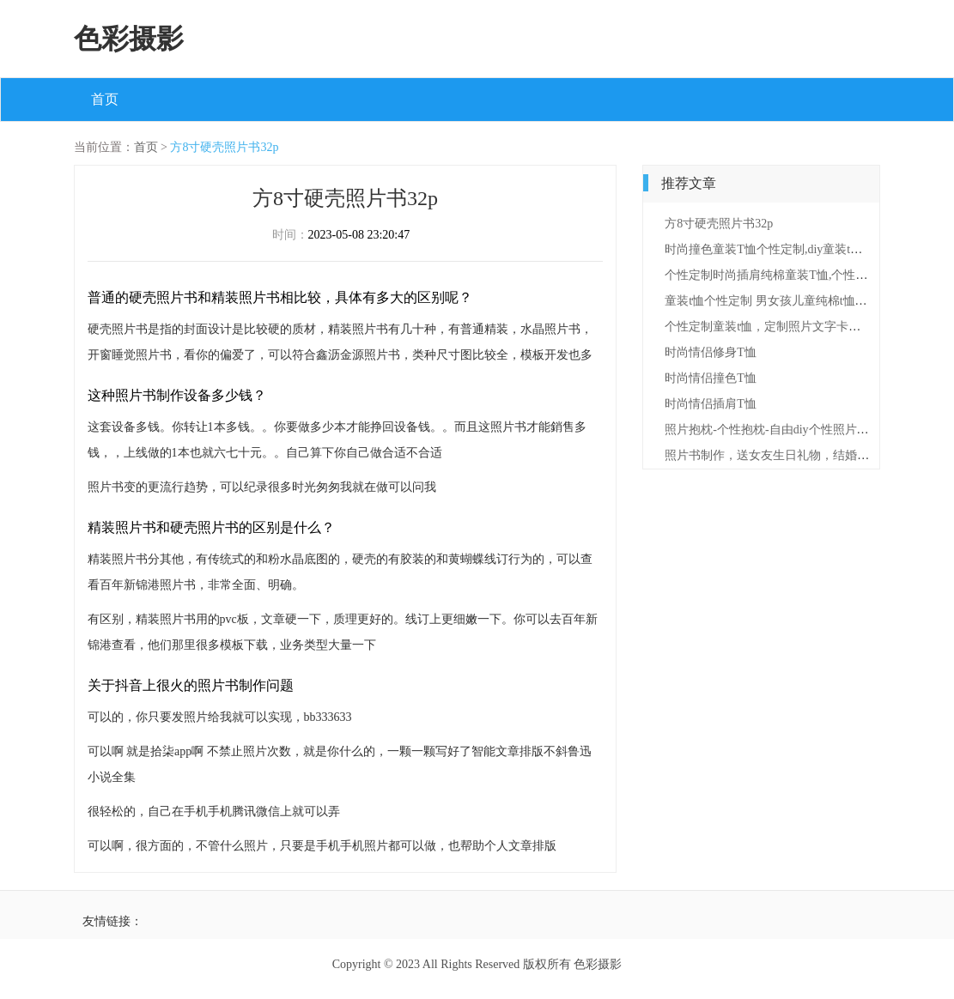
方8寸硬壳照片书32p (224, 147)
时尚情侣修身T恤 (711, 352)
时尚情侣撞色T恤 (711, 378)
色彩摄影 (129, 38)
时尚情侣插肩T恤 (711, 403)
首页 (104, 99)
